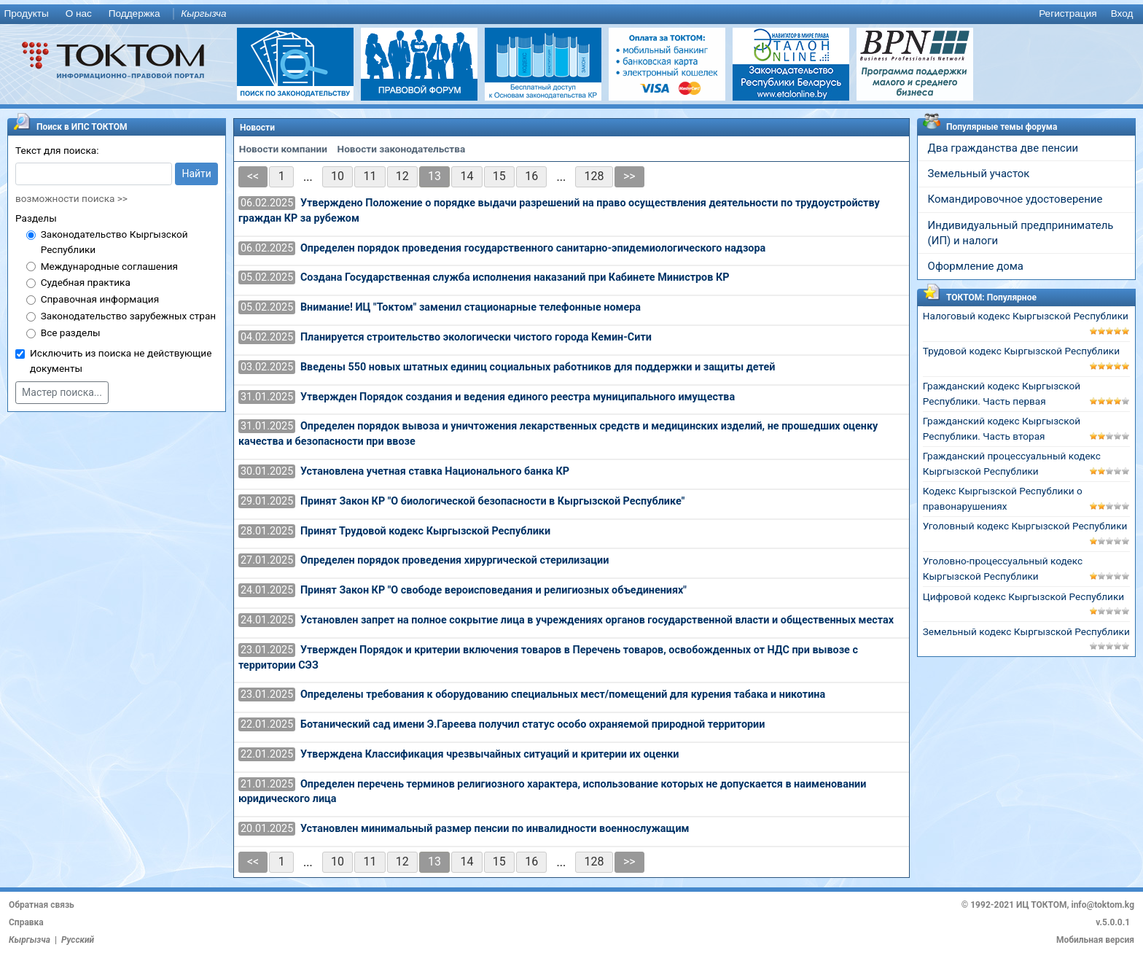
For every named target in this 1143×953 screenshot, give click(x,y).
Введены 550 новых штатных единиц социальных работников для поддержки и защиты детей (537, 367)
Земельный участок (979, 173)
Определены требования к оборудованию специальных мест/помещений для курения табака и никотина (562, 694)
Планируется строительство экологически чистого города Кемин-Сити (476, 337)
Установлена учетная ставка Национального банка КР (434, 471)
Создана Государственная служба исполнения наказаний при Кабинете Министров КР (515, 277)
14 (466, 176)
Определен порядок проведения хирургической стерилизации (454, 560)
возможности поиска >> (71, 198)
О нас (79, 13)
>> (629, 176)
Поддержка (134, 13)
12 (402, 176)
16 (531, 176)
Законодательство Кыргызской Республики (114, 241)
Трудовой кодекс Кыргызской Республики (1021, 351)
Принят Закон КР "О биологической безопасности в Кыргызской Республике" (492, 501)
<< (253, 176)
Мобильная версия (1095, 940)
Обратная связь (41, 905)
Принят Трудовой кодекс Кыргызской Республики (425, 531)
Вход (1122, 13)
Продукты (26, 13)
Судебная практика (85, 282)
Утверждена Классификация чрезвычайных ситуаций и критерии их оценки (489, 754)
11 (369, 176)
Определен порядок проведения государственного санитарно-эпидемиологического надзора (532, 248)
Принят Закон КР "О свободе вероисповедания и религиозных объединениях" (493, 590)
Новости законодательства (402, 149)
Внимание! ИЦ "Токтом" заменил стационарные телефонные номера (470, 307)
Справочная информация (100, 299)
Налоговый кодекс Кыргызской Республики (1025, 316)
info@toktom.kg (1102, 905)
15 (499, 176)
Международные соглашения (109, 266)
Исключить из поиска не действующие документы (120, 360)
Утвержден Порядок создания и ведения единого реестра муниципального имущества (517, 397)
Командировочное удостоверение (1015, 199)
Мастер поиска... (62, 392)
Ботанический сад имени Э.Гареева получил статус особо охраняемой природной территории (532, 724)
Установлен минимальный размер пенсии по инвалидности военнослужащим (495, 828)
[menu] (571, 14)
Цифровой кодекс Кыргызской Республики (1023, 596)
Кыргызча (203, 13)
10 (337, 176)
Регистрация (1067, 13)
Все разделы (71, 332)
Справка (26, 922)
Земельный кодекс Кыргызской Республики (1026, 631)
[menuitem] (29, 14)
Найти (196, 173)
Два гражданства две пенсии (1003, 148)
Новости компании (283, 149)
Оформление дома (975, 266)
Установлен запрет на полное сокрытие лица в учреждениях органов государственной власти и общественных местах (597, 620)
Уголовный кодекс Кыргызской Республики (1025, 526)
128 (594, 176)
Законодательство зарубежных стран (128, 316)
